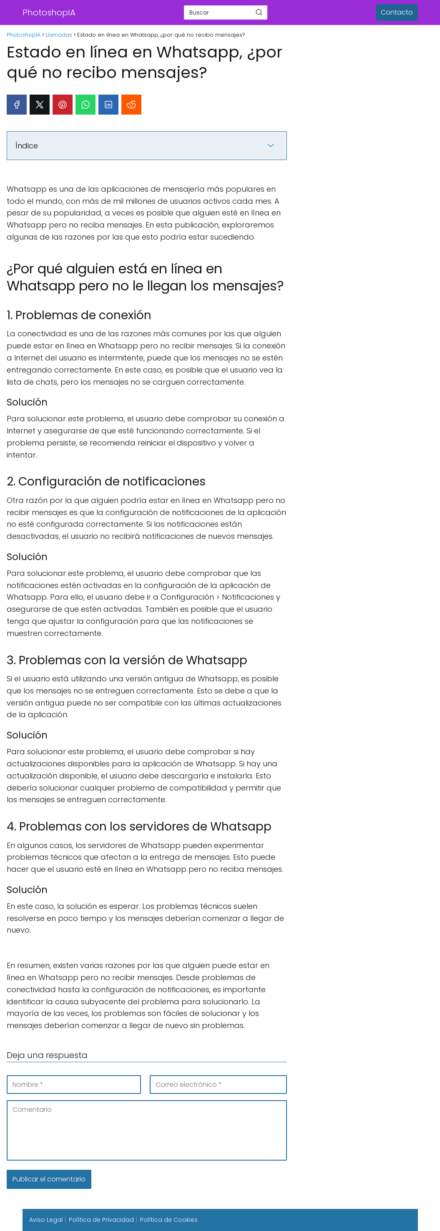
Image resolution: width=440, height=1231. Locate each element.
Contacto (397, 12)
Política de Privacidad (101, 1220)
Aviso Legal (46, 1220)
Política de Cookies (169, 1220)
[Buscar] (259, 12)
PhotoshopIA (49, 12)
